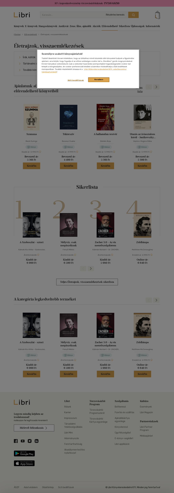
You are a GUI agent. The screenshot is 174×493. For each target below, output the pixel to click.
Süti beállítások (76, 80)
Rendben (98, 79)
